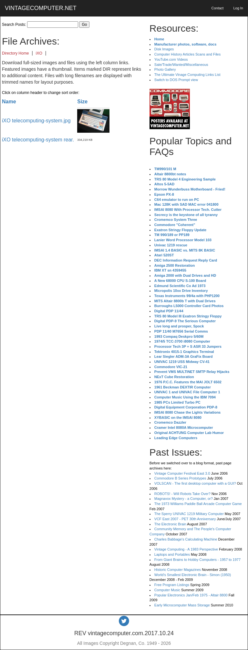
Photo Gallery (165, 69)
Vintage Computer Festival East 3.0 (182, 473)
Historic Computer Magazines (177, 570)
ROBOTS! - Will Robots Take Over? (182, 494)
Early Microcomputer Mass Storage (182, 605)
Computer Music (167, 590)
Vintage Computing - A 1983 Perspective (186, 549)
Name (9, 101)
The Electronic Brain (170, 524)
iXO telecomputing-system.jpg (36, 120)
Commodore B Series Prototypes (180, 478)
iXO (39, 53)
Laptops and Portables (172, 554)
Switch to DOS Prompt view (176, 80)
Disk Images (164, 49)
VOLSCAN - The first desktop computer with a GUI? (195, 483)
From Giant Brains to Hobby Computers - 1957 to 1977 (197, 560)
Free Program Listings (171, 585)
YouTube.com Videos (171, 59)
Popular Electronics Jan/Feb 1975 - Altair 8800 (191, 595)
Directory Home (15, 53)
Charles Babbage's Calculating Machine (185, 539)
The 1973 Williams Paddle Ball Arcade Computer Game (198, 504)
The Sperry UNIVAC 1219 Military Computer (189, 514)
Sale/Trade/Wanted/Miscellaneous (181, 65)
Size (82, 101)
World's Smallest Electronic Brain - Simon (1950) (192, 575)
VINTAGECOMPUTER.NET (41, 8)
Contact (217, 8)
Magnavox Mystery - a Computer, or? (183, 498)
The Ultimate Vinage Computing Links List (187, 75)
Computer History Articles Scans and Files (187, 54)
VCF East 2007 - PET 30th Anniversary (185, 519)
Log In (238, 8)
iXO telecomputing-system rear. (38, 139)
